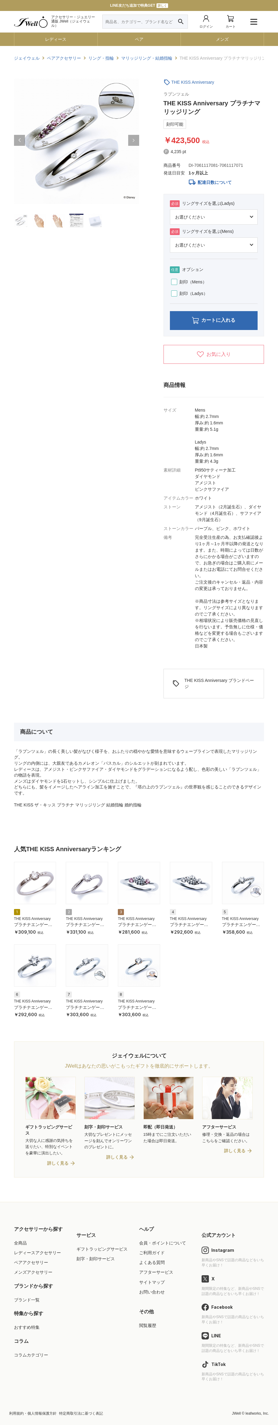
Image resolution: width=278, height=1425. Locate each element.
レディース (55, 39)
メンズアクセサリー (33, 1272)
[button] (19, 140)
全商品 (20, 1243)
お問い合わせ (152, 1292)
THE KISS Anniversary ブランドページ (213, 683)
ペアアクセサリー (31, 1262)
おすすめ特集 (27, 1327)
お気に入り (214, 354)
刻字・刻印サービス (95, 1259)
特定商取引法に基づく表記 (81, 1414)
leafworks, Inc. (257, 1414)
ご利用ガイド (152, 1253)
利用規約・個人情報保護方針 (33, 1414)
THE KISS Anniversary (192, 82)
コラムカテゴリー (31, 1355)
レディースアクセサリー (37, 1253)
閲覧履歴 (147, 1325)
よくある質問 (152, 1262)
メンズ (222, 39)
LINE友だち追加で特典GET (139, 5)
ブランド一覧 (27, 1299)
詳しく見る (58, 1163)
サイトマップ (152, 1282)
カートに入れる (213, 320)
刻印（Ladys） (189, 293)
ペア (139, 39)
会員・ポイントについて (162, 1243)
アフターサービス (156, 1272)
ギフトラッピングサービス (102, 1249)
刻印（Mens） (189, 282)
